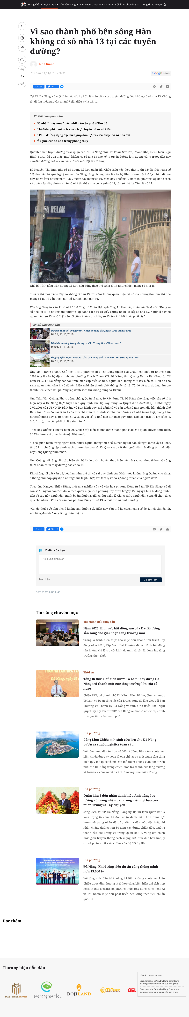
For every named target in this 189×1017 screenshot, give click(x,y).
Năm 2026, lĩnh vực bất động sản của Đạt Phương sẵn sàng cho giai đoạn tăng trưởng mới (121, 630)
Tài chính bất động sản (99, 622)
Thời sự (88, 672)
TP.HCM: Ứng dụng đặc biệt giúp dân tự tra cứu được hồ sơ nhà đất (83, 135)
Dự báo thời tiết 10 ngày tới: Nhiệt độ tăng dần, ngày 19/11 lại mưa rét (91, 330)
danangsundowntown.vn (152, 983)
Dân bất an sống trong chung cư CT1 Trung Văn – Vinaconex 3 (86, 343)
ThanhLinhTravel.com (151, 975)
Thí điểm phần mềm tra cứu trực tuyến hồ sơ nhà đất (74, 129)
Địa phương (91, 733)
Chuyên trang (69, 4)
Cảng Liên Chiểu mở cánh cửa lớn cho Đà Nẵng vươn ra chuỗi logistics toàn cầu (119, 741)
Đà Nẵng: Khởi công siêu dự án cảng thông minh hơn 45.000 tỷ (120, 868)
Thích (53, 86)
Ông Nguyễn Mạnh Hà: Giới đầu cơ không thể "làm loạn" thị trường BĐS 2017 (95, 357)
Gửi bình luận (150, 579)
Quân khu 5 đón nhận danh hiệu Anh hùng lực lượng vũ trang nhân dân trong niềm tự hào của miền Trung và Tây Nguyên (120, 800)
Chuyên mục (49, 4)
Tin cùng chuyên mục (57, 612)
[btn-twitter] (161, 86)
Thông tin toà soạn (151, 4)
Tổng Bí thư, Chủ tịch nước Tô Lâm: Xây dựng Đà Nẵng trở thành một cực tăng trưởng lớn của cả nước (121, 684)
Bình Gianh (46, 64)
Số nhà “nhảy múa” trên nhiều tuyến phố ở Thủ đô (72, 123)
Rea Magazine (103, 4)
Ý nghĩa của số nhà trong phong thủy (62, 141)
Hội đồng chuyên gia (127, 4)
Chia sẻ (39, 87)
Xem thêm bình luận (48, 591)
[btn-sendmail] (167, 86)
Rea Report (86, 4)
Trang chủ (33, 4)
